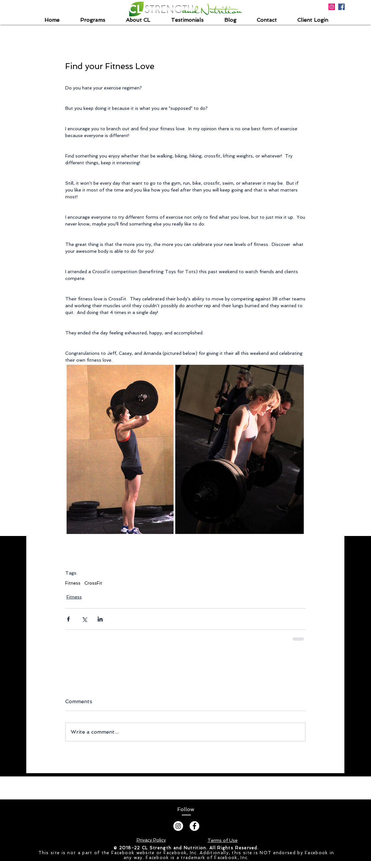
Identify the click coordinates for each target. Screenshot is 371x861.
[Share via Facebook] (68, 619)
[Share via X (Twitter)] (84, 619)
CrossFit (93, 583)
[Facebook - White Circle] (194, 826)
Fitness (72, 583)
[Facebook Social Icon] (341, 7)
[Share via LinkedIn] (100, 619)
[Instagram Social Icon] (331, 7)
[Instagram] (178, 826)
